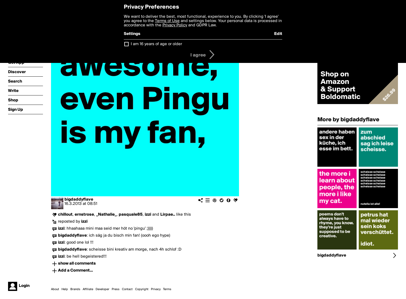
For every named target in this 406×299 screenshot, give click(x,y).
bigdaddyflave (78, 199)
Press (115, 289)
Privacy (156, 289)
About (55, 289)
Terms (167, 289)
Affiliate (88, 289)
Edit (278, 34)
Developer (102, 289)
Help (64, 289)
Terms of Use (167, 21)
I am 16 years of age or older (156, 44)
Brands (75, 289)
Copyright (141, 289)
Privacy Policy (174, 25)
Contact (127, 289)
